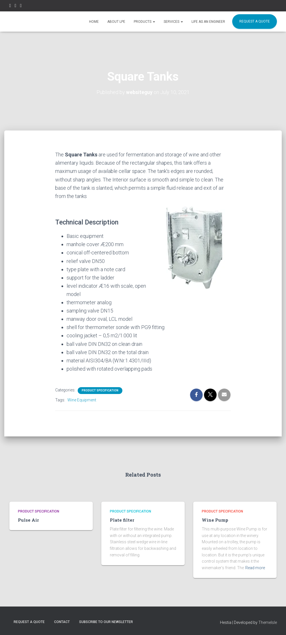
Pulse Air (27, 519)
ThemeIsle (267, 622)
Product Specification (100, 390)
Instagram (15, 6)
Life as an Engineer (208, 22)
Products (144, 22)
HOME (94, 22)
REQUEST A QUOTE (254, 21)
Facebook (10, 6)
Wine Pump (214, 519)
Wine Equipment (81, 400)
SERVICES (173, 22)
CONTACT (62, 622)
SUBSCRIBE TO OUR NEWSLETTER (106, 622)
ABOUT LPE (116, 22)
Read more (255, 567)
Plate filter (121, 519)
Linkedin (21, 6)
